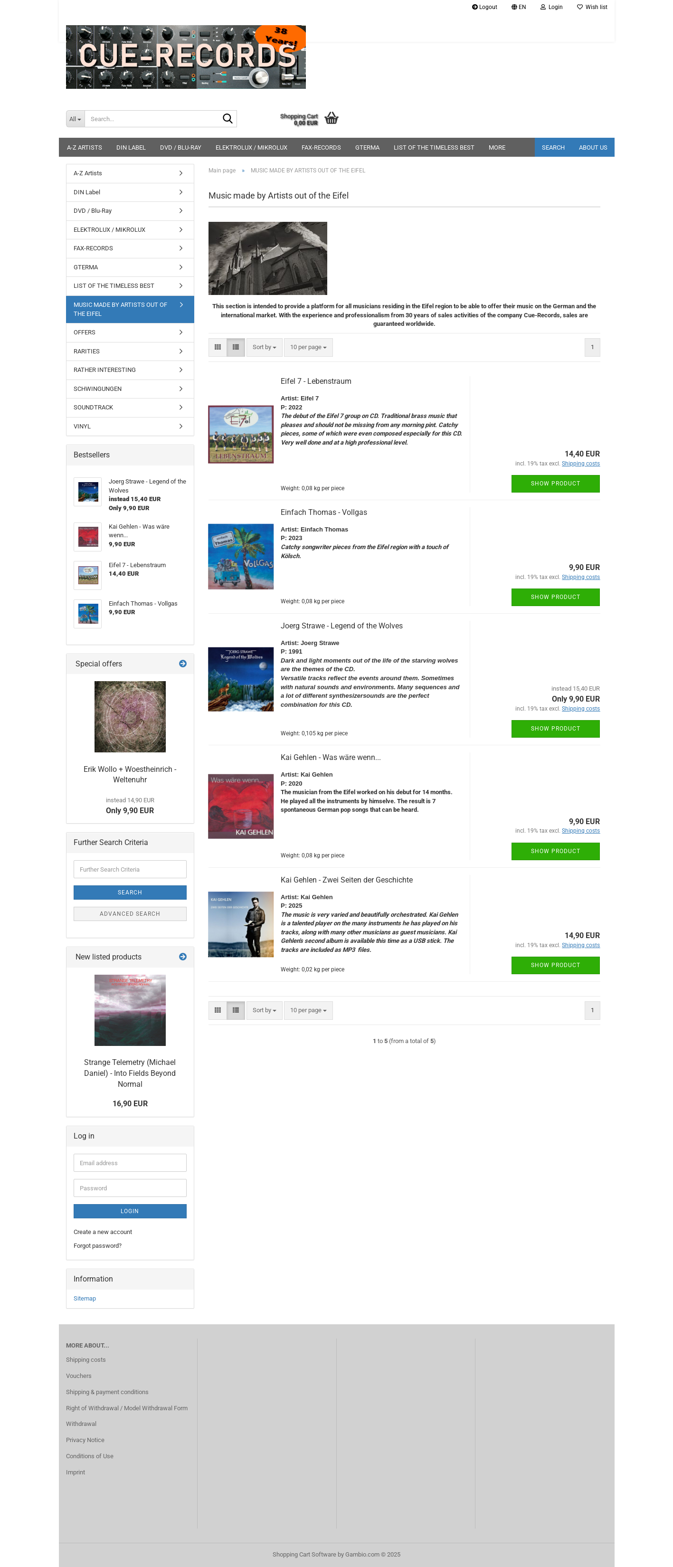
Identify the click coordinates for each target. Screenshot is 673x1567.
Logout (484, 7)
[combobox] (264, 347)
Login (130, 1211)
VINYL (82, 426)
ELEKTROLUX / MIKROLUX (251, 147)
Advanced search (130, 914)
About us (593, 147)
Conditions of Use (90, 1456)
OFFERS (84, 332)
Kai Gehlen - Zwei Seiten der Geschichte (347, 879)
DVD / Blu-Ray (180, 147)
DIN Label (131, 147)
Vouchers (79, 1375)
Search (553, 147)
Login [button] (551, 7)
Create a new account (103, 1231)
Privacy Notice (85, 1440)
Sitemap (85, 1298)
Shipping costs (86, 1359)
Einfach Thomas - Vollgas (324, 512)
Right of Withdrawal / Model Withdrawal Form (127, 1408)
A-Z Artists (84, 147)
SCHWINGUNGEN (98, 388)
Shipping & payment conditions (107, 1392)
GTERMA (367, 147)
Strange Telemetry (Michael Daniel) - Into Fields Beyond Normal (130, 1073)
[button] (518, 7)
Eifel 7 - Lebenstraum (316, 381)
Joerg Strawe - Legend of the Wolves (342, 625)
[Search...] (75, 118)
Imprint (75, 1472)
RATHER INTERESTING (105, 369)
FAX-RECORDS (321, 147)
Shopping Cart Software (304, 1554)
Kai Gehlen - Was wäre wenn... (331, 757)
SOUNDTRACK (93, 407)
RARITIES (87, 351)
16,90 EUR (130, 1103)
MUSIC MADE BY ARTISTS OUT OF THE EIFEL (120, 309)
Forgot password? (98, 1245)
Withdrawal (81, 1423)
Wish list (592, 7)
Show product (555, 483)
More (497, 147)
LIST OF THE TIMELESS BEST (434, 147)
